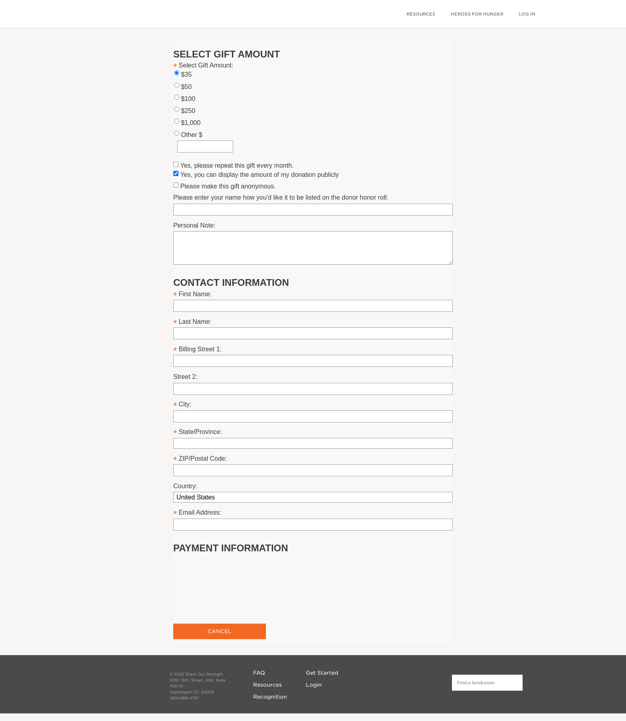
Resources (267, 684)
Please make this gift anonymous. (227, 186)
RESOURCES (420, 14)
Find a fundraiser (515, 683)
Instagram (406, 681)
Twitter (420, 681)
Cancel (220, 631)
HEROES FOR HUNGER (477, 14)
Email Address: (199, 512)
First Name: (195, 294)
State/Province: (200, 431)
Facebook (392, 681)
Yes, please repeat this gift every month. (236, 165)
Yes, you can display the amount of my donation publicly (259, 174)
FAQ (259, 673)
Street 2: (185, 376)
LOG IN (527, 14)
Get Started (322, 673)
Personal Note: (194, 225)
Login (314, 684)
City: (184, 404)
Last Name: (194, 321)
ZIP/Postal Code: (202, 458)
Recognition (270, 696)
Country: (185, 486)
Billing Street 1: (200, 349)
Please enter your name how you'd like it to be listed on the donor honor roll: (280, 197)
